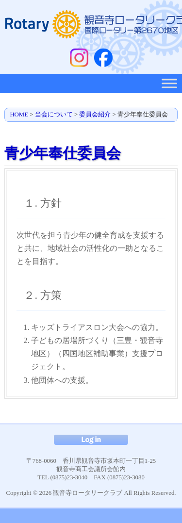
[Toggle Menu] (169, 83)
